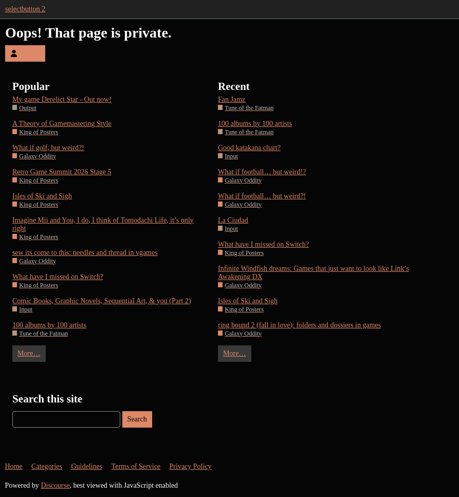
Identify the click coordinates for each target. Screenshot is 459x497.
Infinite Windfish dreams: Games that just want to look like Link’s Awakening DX (313, 273)
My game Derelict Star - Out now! (62, 99)
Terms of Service (136, 466)
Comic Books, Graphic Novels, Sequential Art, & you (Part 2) (101, 301)
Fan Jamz (231, 99)
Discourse (55, 485)
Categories (46, 466)
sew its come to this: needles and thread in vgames (85, 252)
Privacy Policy (191, 466)
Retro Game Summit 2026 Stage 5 (61, 172)
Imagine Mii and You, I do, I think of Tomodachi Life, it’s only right (103, 224)
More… (28, 353)
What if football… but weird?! (262, 196)
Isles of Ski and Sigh (42, 196)
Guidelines (86, 466)
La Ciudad (233, 220)
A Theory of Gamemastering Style (62, 123)
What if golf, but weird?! (48, 148)
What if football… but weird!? (262, 172)
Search (137, 419)
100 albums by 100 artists (49, 325)
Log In (25, 53)
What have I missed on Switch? (57, 277)
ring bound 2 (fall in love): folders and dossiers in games (299, 325)
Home (13, 466)
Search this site (47, 399)
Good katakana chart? (249, 148)
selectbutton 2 (25, 9)
